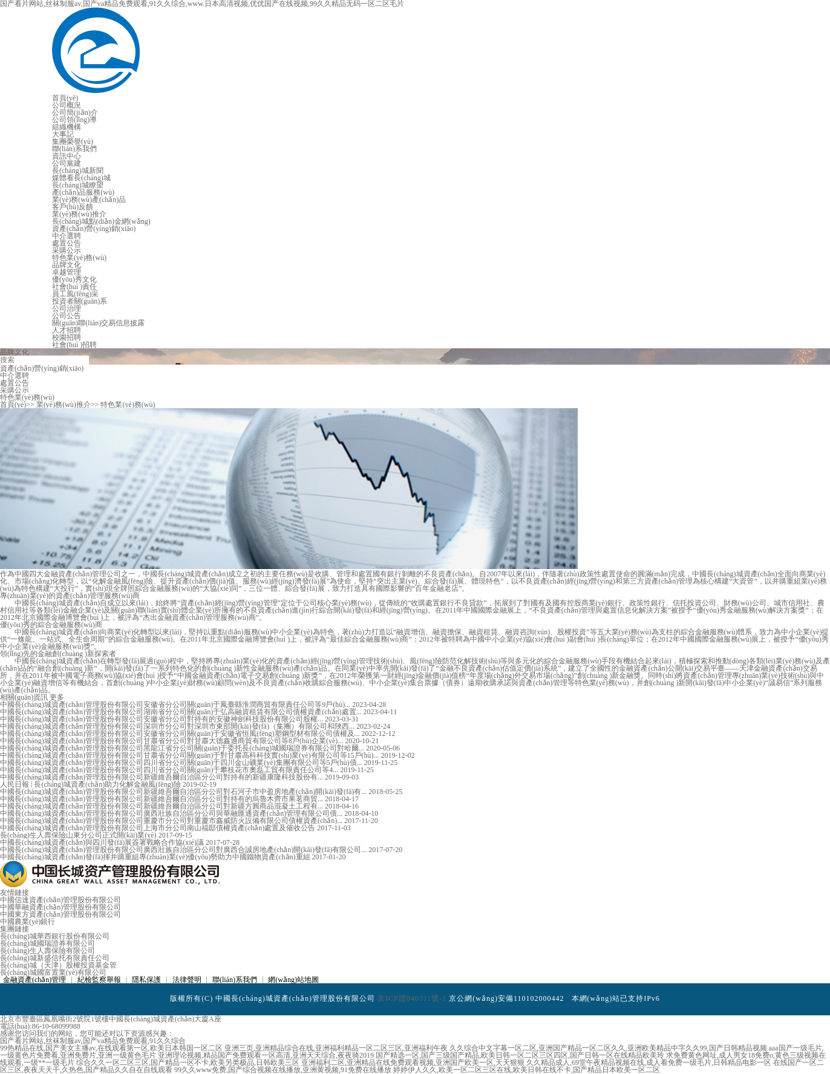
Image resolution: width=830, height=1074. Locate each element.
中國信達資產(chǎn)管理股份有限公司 (60, 900)
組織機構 (66, 127)
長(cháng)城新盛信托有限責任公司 (54, 958)
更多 (57, 697)
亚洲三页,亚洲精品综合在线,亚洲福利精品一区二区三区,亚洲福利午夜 (336, 1048)
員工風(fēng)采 (75, 294)
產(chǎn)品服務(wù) (83, 192)
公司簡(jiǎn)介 (75, 112)
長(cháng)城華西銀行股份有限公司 (54, 936)
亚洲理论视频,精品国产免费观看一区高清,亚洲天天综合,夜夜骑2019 (266, 1055)
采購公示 (66, 250)
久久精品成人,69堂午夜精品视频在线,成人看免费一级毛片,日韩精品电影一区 (648, 1062)
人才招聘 (66, 330)
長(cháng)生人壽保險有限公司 (47, 950)
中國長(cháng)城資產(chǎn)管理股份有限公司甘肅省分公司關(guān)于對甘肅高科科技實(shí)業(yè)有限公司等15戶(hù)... (190, 755)
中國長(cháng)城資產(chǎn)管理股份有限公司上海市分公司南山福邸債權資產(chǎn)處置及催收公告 (158, 828)
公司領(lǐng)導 (74, 120)
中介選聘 (66, 236)
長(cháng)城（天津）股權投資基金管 (58, 965)
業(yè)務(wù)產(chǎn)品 (89, 199)
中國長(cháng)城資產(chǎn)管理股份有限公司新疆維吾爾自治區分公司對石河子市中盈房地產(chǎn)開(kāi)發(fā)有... (184, 791)
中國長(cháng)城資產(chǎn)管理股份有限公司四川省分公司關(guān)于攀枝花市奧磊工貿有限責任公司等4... (170, 770)
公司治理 (66, 308)
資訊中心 (66, 156)
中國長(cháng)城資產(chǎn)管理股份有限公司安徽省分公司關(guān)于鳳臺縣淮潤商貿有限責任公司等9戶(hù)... (176, 704)
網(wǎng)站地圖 (293, 979)
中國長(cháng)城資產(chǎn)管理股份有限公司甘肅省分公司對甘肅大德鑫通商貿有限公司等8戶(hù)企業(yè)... (172, 741)
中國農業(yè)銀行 (27, 921)
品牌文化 (66, 265)
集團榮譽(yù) (72, 141)
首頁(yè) (65, 98)
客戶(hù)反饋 (72, 207)
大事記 (63, 134)
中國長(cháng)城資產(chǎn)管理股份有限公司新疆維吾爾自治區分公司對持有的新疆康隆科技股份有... (162, 777)
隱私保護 (146, 979)
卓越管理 (66, 272)
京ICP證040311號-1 (411, 998)
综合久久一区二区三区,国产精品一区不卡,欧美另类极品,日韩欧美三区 (187, 1062)
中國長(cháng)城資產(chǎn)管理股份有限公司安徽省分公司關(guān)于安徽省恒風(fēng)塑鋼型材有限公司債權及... (181, 733)
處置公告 (66, 243)
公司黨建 (66, 163)
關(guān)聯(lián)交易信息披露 (98, 323)
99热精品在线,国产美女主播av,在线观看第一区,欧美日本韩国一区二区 (111, 1048)
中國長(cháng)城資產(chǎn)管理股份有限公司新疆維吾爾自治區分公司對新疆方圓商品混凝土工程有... (162, 806)
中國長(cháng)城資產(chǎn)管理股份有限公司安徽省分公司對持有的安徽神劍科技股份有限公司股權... (162, 719)
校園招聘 (66, 337)
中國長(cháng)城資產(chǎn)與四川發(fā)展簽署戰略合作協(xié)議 (103, 842)
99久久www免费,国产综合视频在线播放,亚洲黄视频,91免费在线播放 (282, 1070)
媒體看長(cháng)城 (81, 178)
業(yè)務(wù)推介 (79, 214)
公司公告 (66, 315)
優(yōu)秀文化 (74, 279)
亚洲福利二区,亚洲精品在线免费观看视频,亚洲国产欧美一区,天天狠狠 (412, 1062)
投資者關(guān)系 (79, 301)
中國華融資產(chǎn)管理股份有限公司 (60, 907)
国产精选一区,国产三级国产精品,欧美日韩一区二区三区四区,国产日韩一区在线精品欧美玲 (520, 1055)
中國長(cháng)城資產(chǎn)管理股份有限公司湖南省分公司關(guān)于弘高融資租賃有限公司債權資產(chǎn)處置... (182, 712)
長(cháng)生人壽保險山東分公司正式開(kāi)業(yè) (79, 835)
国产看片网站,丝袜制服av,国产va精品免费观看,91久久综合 (93, 1041)
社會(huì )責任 (74, 286)
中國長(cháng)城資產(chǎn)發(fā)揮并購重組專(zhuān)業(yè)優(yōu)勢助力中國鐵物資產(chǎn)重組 (156, 857)
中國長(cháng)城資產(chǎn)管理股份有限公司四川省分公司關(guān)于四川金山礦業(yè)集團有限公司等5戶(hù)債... (182, 762)
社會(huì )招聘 (74, 344)
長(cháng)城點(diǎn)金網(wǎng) (101, 221)
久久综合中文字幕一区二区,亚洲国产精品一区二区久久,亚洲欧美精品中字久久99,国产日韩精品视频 (608, 1048)
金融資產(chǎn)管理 (34, 979)
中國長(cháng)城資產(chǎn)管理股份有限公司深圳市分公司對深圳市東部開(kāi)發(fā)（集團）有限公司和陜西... (178, 726)
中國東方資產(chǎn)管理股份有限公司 (60, 914)
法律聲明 (186, 979)
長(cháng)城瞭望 (77, 185)
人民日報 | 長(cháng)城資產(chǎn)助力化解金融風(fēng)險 (91, 784)
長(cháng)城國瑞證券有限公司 (47, 943)
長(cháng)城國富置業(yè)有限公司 (53, 972)
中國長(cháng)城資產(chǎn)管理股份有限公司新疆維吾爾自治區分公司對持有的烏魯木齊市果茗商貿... (162, 799)
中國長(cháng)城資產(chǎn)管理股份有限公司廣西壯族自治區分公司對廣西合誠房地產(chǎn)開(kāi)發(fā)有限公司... (184, 849)
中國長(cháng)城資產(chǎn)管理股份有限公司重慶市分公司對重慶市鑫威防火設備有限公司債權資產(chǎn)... (172, 820)
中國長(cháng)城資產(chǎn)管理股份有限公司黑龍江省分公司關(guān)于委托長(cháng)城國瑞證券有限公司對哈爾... (183, 748)
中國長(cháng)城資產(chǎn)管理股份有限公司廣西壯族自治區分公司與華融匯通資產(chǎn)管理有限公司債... (172, 813)
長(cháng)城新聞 (77, 170)
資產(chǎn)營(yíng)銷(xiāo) (94, 228)
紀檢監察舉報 (99, 979)
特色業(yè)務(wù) (79, 257)
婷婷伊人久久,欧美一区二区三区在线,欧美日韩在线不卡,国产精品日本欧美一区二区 (526, 1070)
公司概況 (66, 105)
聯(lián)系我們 (74, 149)
